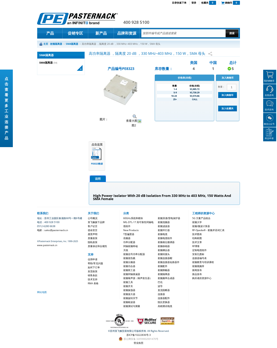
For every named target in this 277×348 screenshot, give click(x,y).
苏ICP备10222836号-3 (138, 335)
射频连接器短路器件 (168, 262)
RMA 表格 (93, 283)
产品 (50, 33)
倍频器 (126, 238)
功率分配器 (129, 242)
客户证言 (92, 226)
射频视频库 (198, 266)
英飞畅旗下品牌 (96, 222)
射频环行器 (164, 230)
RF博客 (196, 246)
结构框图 (197, 238)
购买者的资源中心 (201, 278)
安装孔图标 (198, 254)
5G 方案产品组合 (201, 218)
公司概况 (92, 218)
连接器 (161, 294)
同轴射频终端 (130, 246)
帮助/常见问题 (95, 263)
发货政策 (92, 271)
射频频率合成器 (166, 278)
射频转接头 (164, 254)
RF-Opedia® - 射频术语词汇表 (208, 230)
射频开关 (128, 286)
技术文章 (197, 242)
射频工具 (128, 282)
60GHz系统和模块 (133, 218)
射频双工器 (129, 270)
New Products (131, 230)
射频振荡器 (129, 290)
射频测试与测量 (131, 306)
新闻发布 (197, 270)
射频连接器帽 (165, 258)
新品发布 (197, 274)
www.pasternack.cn (47, 245)
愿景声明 (92, 234)
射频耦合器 (164, 250)
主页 (45, 44)
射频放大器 (129, 294)
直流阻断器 (164, 290)
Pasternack (77, 19)
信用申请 (92, 259)
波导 (160, 286)
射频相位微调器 (166, 242)
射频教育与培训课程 (203, 262)
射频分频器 (129, 262)
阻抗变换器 (164, 302)
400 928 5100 (136, 22)
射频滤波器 (164, 226)
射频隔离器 (164, 274)
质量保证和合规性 (97, 246)
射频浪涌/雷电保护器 (169, 218)
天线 (125, 250)
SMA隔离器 (46, 62)
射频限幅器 (164, 270)
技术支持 (92, 279)
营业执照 (138, 343)
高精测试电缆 (165, 306)
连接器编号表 (199, 258)
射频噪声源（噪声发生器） (137, 278)
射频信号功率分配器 (134, 254)
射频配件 (162, 266)
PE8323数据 (97, 163)
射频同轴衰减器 (131, 274)
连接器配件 (164, 298)
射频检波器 (129, 302)
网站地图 (42, 292)
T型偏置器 (128, 234)
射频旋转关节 (130, 298)
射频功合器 (129, 266)
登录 (193, 2)
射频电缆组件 (165, 238)
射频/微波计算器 (201, 226)
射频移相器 (164, 246)
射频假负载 (129, 258)
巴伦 (160, 282)
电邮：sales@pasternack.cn (52, 230)
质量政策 (92, 238)
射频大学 (197, 222)
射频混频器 (164, 222)
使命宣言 (92, 230)
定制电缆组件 (199, 250)
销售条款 (92, 275)
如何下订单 (94, 267)
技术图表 (197, 234)
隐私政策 (92, 242)
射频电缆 (162, 234)
